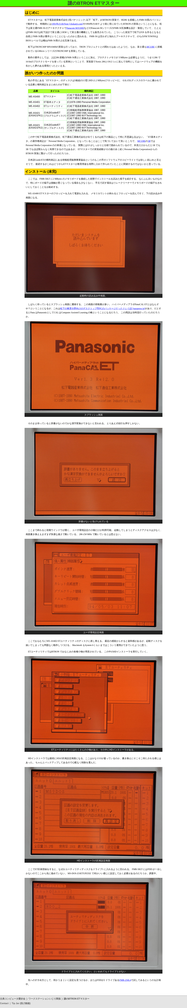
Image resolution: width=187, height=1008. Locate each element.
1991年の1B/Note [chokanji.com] (67, 24)
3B (149, 141)
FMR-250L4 (125, 980)
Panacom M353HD (75, 28)
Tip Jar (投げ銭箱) (21, 1003)
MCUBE (150, 47)
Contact (4, 1003)
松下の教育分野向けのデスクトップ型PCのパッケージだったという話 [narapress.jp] (102, 308)
